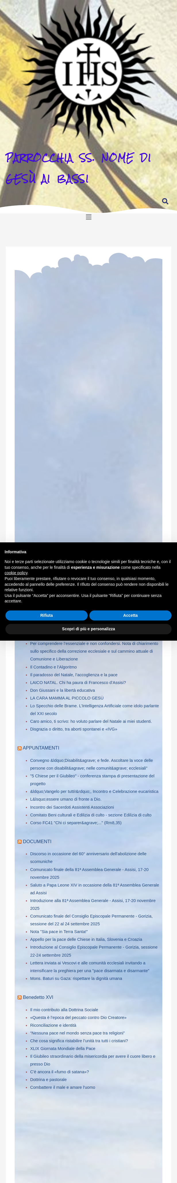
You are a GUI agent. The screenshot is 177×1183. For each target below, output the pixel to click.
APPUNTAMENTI (41, 747)
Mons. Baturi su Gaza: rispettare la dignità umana (76, 978)
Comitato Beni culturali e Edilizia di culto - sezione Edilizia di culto (90, 815)
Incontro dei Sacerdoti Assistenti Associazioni (72, 807)
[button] (88, 212)
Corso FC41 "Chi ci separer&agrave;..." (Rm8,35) (76, 822)
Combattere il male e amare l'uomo (62, 1087)
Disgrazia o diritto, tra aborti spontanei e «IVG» (73, 729)
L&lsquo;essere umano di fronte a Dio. (65, 799)
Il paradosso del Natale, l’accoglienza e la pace (74, 675)
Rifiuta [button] (46, 615)
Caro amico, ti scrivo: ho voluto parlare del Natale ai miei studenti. (91, 721)
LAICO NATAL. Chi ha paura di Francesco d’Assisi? (78, 682)
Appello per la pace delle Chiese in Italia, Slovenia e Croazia (86, 939)
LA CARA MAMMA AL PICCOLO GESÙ (66, 698)
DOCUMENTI (37, 841)
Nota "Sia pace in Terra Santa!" (59, 931)
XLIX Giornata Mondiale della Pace (62, 1048)
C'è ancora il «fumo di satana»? (59, 1072)
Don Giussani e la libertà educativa (62, 690)
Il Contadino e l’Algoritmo (53, 667)
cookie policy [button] (16, 573)
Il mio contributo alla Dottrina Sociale (64, 1009)
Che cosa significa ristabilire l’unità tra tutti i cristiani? (79, 1041)
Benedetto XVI (38, 997)
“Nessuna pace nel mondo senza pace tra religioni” (77, 1033)
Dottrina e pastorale (48, 1079)
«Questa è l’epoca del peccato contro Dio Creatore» (78, 1017)
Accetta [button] (130, 615)
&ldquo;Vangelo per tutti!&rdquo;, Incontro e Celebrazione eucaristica (94, 791)
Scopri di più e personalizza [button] (88, 629)
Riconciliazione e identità (53, 1025)
